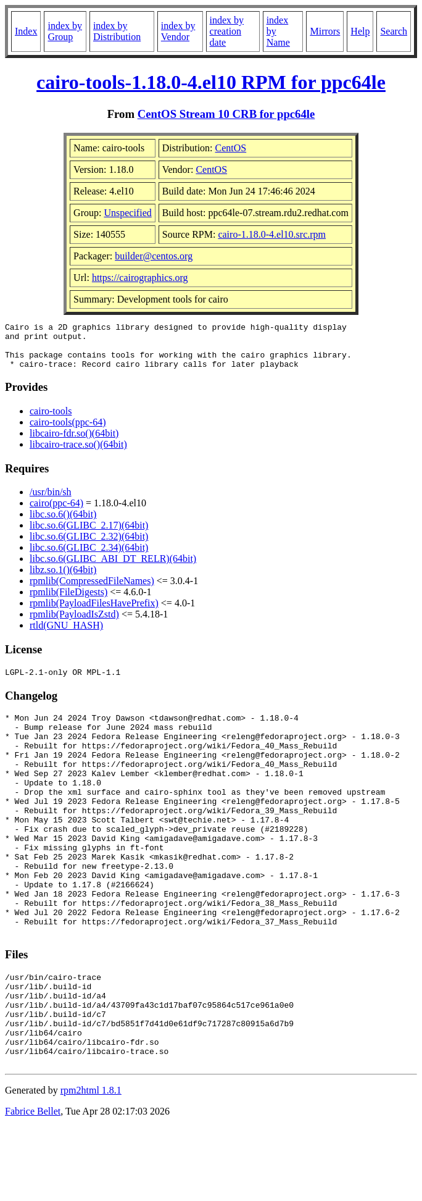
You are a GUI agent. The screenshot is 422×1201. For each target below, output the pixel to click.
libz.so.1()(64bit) (63, 579)
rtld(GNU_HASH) (66, 634)
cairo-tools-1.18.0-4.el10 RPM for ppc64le (211, 82)
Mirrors (325, 31)
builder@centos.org (153, 256)
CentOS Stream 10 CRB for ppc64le (226, 113)
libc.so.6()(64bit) (63, 523)
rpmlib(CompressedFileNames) (92, 590)
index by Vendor (178, 31)
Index (26, 31)
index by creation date (227, 31)
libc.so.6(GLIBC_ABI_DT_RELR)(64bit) (113, 568)
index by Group (65, 31)
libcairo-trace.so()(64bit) (78, 453)
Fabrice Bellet (32, 1185)
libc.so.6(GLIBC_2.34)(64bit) (89, 556)
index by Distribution (117, 31)
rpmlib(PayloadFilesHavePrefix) (94, 612)
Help (360, 31)
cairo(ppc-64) (56, 512)
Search (393, 31)
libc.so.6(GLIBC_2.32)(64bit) (89, 545)
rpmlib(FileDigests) (68, 601)
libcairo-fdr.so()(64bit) (74, 442)
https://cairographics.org (140, 277)
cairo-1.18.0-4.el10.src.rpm (272, 234)
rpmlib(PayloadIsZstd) (74, 623)
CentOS (231, 148)
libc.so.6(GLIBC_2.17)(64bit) (89, 534)
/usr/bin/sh (51, 501)
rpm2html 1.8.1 (91, 1164)
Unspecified (127, 212)
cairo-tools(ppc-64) (68, 431)
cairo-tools (51, 420)
